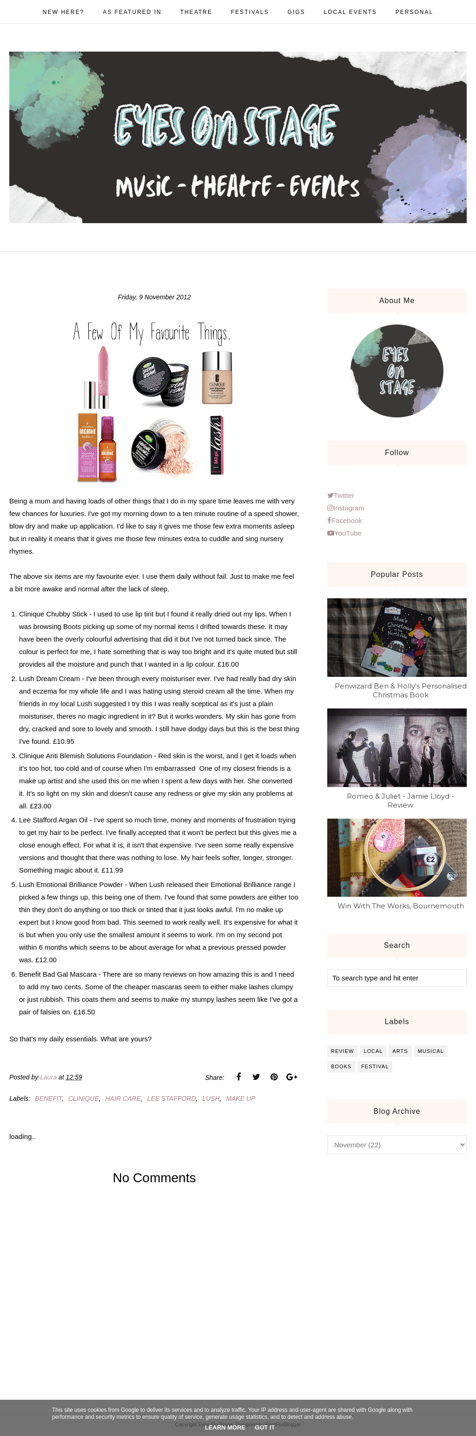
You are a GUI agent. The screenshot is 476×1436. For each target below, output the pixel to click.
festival (375, 1066)
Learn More (225, 1427)
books (341, 1066)
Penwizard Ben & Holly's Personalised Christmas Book (401, 690)
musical (431, 1051)
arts (400, 1051)
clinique (83, 1098)
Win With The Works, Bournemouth (400, 905)
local (373, 1051)
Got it (265, 1427)
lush (210, 1098)
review (342, 1051)
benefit (48, 1098)
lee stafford (171, 1098)
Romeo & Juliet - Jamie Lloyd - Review (400, 800)
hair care (123, 1098)
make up (240, 1098)
